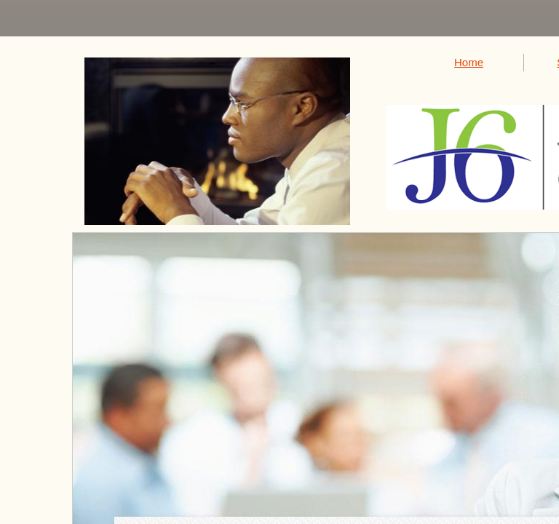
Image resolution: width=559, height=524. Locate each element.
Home (468, 62)
